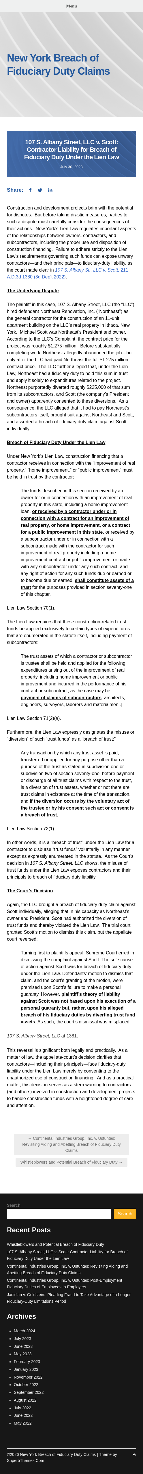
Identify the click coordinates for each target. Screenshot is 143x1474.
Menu (71, 6)
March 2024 (24, 1331)
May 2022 (22, 1423)
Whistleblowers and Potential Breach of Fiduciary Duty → (71, 1162)
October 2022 (26, 1384)
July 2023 (22, 1338)
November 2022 (28, 1377)
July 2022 (22, 1408)
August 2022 (25, 1400)
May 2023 (22, 1354)
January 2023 (26, 1369)
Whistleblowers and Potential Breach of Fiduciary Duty (55, 1244)
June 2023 (23, 1346)
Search (13, 1205)
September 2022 (29, 1392)
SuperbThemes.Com (25, 1460)
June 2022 (23, 1415)
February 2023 (27, 1361)
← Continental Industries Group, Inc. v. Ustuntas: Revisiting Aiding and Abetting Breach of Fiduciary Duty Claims (71, 1144)
